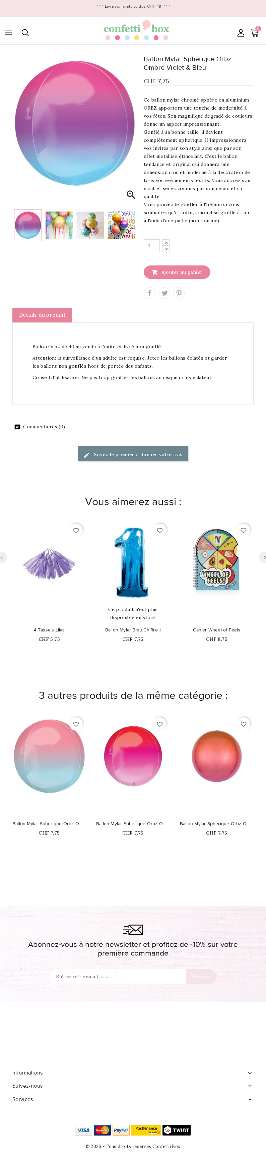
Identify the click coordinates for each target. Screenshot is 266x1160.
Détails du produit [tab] (42, 315)
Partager (149, 293)
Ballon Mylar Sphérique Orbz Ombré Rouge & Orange (217, 824)
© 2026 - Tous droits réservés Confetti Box (133, 1146)
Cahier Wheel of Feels (216, 630)
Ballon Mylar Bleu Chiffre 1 (133, 630)
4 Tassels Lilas (49, 630)
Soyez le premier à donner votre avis (133, 455)
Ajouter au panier (177, 272)
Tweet (164, 293)
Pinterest (178, 293)
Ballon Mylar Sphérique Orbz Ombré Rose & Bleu (49, 824)
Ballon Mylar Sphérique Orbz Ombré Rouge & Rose (133, 824)
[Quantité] (152, 245)
